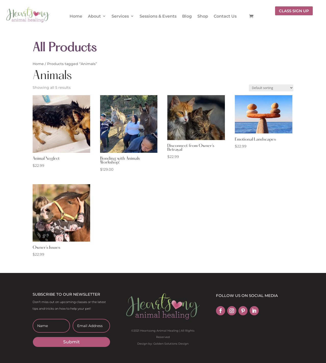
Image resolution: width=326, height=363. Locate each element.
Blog (187, 16)
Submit (71, 341)
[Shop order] (271, 87)
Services (120, 16)
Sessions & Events (158, 16)
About (94, 16)
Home (76, 16)
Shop (202, 16)
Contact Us (225, 16)
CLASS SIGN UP (294, 10)
